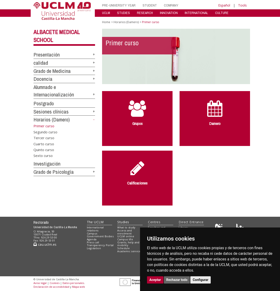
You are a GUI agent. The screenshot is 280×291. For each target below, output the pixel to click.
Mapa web (78, 286)
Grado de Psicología (53, 171)
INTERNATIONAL (196, 12)
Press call (93, 242)
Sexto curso (43, 155)
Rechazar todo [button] (177, 280)
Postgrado (43, 103)
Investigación (46, 163)
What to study (126, 227)
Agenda (92, 239)
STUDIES (123, 12)
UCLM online (125, 236)
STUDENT (150, 5)
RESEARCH (145, 12)
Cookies (54, 283)
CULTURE (221, 12)
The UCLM (95, 222)
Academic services (129, 251)
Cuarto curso (43, 143)
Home (106, 22)
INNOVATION (169, 12)
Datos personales (73, 283)
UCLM (106, 12)
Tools (242, 5)
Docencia (42, 78)
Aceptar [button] (155, 280)
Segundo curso (45, 131)
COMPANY (171, 5)
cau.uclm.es (44, 244)
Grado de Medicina (52, 71)
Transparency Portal (100, 245)
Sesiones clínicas (51, 111)
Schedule (123, 248)
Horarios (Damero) (51, 119)
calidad (40, 62)
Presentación (46, 54)
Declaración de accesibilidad (51, 286)
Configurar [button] (200, 280)
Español (224, 5)
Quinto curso (43, 149)
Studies (123, 222)
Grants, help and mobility (128, 244)
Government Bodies (100, 236)
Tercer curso (43, 137)
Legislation (94, 248)
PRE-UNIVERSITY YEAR (119, 5)
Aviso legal (40, 283)
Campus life (125, 239)
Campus (92, 233)
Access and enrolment (124, 232)
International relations (95, 229)
